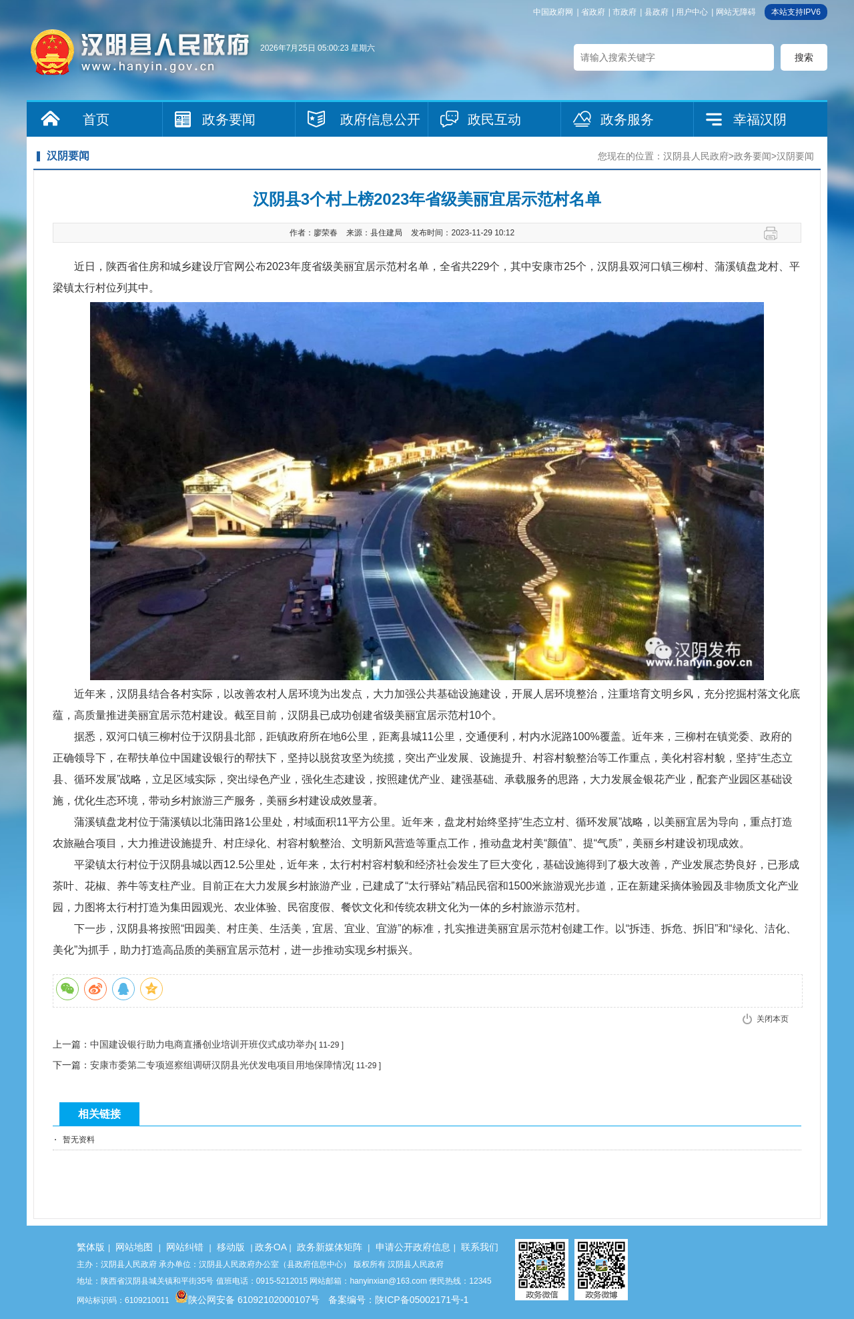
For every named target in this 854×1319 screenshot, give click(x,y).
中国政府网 (553, 12)
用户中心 (692, 12)
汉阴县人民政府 (696, 156)
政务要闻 (229, 119)
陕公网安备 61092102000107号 (247, 1299)
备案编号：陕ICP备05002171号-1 (398, 1299)
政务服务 (627, 119)
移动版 (231, 1247)
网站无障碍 (736, 12)
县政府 (657, 12)
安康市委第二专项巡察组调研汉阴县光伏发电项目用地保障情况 (221, 1065)
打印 (775, 233)
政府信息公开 (380, 119)
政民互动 (494, 119)
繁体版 (91, 1247)
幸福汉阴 (760, 119)
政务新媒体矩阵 (329, 1247)
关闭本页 (773, 1019)
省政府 (593, 12)
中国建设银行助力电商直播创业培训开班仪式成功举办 (202, 1044)
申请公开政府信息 (413, 1247)
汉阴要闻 (795, 156)
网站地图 (134, 1247)
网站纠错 (184, 1247)
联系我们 (479, 1247)
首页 (96, 119)
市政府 (624, 12)
